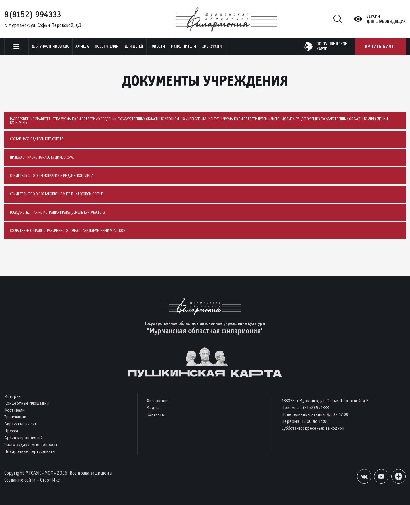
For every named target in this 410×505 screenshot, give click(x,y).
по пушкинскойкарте (332, 46)
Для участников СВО (50, 46)
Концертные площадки (26, 403)
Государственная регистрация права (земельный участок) (57, 212)
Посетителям (107, 46)
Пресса (11, 430)
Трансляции (15, 417)
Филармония (157, 400)
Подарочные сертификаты (29, 451)
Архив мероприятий (23, 437)
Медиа (152, 407)
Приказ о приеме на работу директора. (42, 157)
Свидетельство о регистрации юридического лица (51, 176)
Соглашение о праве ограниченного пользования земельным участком (68, 231)
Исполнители (183, 46)
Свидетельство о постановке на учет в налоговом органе (56, 194)
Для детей (134, 46)
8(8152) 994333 (32, 14)
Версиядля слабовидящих (386, 19)
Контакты (155, 414)
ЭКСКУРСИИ (212, 46)
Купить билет (380, 46)
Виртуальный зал (20, 424)
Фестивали (14, 410)
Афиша (82, 46)
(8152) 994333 (316, 407)
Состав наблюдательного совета (36, 139)
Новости (157, 46)
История (12, 396)
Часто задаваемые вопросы (30, 444)
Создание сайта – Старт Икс (32, 480)
